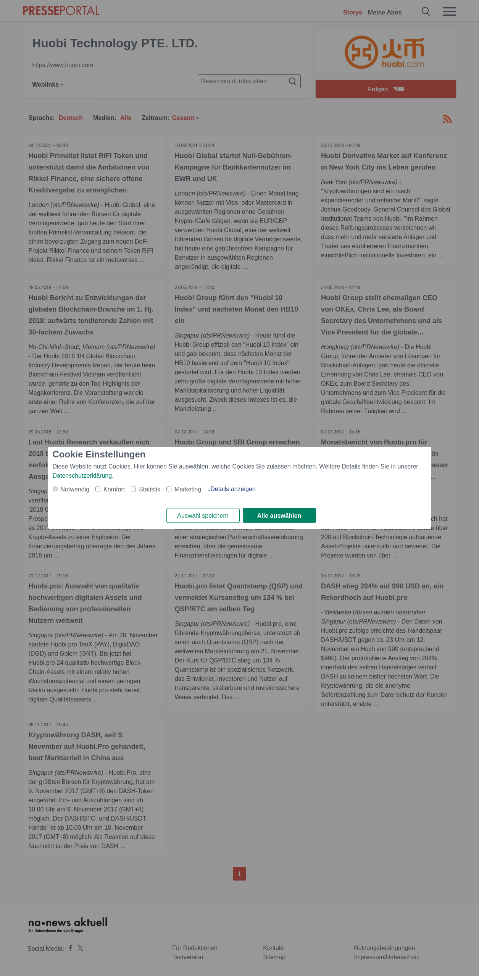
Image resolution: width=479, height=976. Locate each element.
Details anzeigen (232, 489)
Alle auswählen (279, 515)
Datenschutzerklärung (82, 475)
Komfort (114, 489)
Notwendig (75, 489)
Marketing (187, 489)
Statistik (149, 489)
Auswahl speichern (202, 515)
